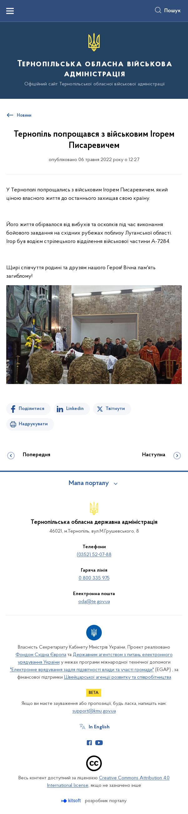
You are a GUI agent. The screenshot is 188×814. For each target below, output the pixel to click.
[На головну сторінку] (94, 60)
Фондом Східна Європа (41, 654)
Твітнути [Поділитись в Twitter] (115, 408)
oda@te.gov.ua (94, 601)
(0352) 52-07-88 (94, 554)
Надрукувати (33, 424)
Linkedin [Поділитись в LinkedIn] (75, 408)
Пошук (172, 11)
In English (99, 727)
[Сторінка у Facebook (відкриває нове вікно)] (89, 742)
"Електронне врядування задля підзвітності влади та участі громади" (82, 669)
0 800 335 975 (94, 578)
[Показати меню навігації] (9, 10)
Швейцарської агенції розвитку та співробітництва (117, 677)
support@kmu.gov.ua (94, 711)
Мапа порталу (89, 483)
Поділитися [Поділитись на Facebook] (31, 408)
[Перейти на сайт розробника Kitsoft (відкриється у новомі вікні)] (72, 800)
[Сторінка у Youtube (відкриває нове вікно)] (99, 742)
